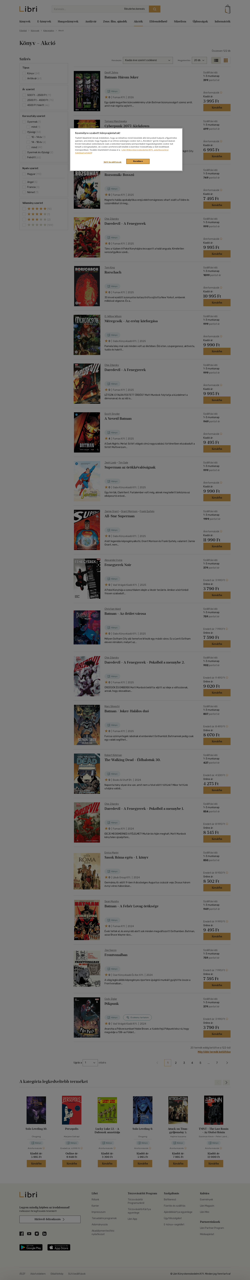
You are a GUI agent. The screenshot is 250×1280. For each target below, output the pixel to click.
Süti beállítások (113, 162)
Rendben (138, 161)
